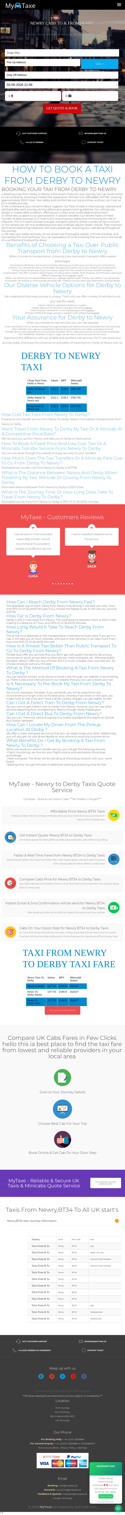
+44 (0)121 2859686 (73, 1439)
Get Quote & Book (62, 108)
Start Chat (106, 1496)
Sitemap (82, 1447)
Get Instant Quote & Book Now (105, 1183)
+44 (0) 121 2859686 (34, 142)
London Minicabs (62, 1498)
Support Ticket (95, 142)
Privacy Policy (68, 1447)
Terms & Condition (48, 1447)
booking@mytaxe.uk (95, 133)
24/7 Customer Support (34, 133)
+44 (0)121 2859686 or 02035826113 (34, 1350)
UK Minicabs (63, 1420)
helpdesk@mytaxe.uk (75, 1494)
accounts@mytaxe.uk (69, 1489)
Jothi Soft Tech (86, 1507)
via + (100, 64)
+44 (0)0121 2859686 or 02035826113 (75, 1443)
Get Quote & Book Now (63, 1010)
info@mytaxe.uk (68, 1485)
